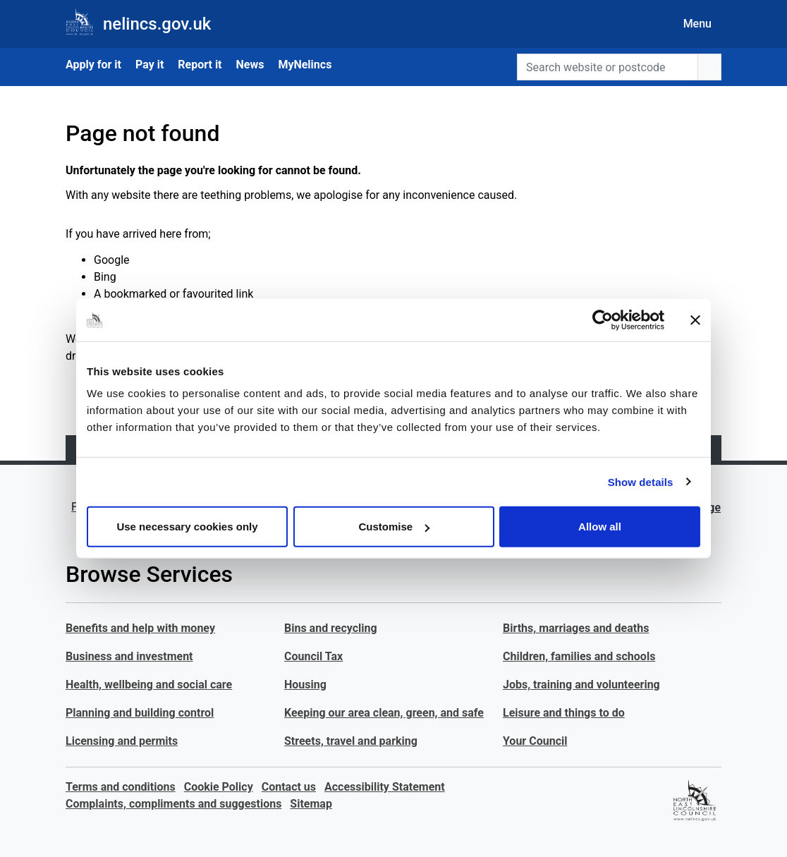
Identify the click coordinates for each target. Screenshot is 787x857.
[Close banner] (695, 319)
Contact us (289, 787)
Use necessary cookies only (186, 527)
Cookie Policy (218, 787)
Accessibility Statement (384, 787)
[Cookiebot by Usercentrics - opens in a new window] (602, 319)
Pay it (149, 64)
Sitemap (311, 803)
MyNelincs (304, 64)
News (250, 64)
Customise (393, 527)
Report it (199, 64)
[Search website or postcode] (607, 67)
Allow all (599, 527)
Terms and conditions (121, 787)
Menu (697, 23)
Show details (640, 481)
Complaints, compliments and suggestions (173, 803)
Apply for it (93, 64)
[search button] (709, 67)
